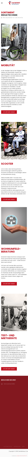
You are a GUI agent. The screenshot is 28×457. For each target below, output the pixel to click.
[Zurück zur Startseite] (14, 3)
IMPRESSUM (17, 446)
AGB (23, 446)
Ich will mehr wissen (9, 112)
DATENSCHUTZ (8, 446)
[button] (2, 3)
